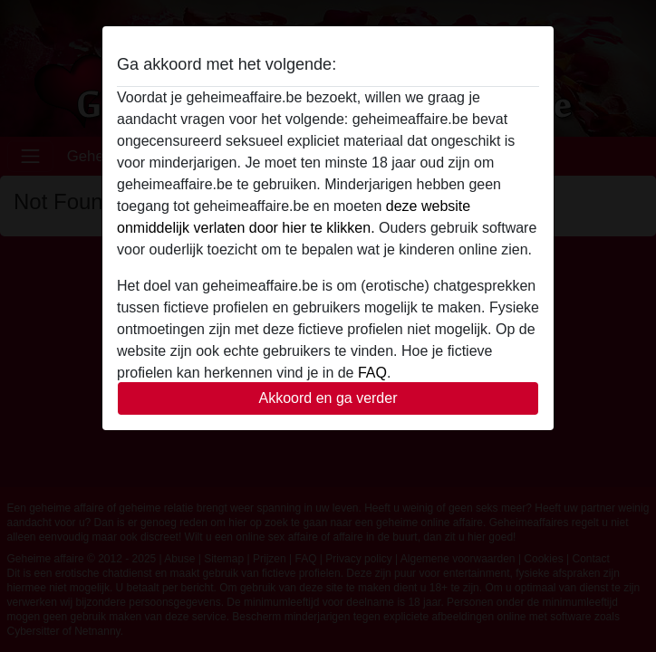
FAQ (372, 372)
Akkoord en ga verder (328, 398)
